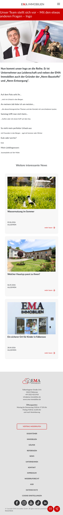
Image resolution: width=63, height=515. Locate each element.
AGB (32, 484)
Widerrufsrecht (32, 479)
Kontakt (32, 467)
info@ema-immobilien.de (32, 397)
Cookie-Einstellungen (32, 496)
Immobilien (32, 439)
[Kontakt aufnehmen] (50, 509)
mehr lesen (48, 227)
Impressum (32, 473)
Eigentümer (32, 433)
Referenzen (32, 451)
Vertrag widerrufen (32, 426)
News (32, 456)
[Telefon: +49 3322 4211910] (57, 509)
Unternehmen (32, 462)
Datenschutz (32, 490)
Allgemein (11, 225)
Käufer (32, 445)
